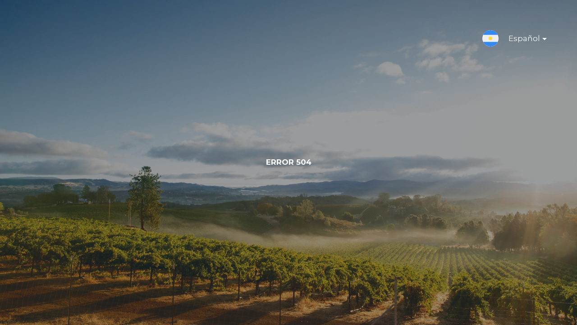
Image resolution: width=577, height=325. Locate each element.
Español (520, 40)
